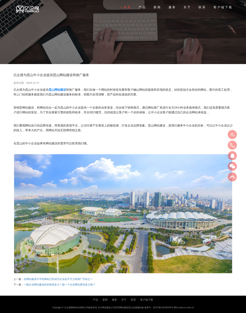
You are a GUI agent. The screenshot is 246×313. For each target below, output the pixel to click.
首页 (127, 7)
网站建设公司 (108, 307)
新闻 (157, 7)
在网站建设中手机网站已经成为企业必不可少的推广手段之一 (58, 279)
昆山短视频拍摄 (136, 307)
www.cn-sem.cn (186, 307)
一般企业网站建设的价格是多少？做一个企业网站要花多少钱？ (59, 284)
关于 (187, 7)
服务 (172, 7)
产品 (142, 7)
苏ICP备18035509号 (163, 307)
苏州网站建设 (121, 307)
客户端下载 (223, 7)
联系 (202, 7)
